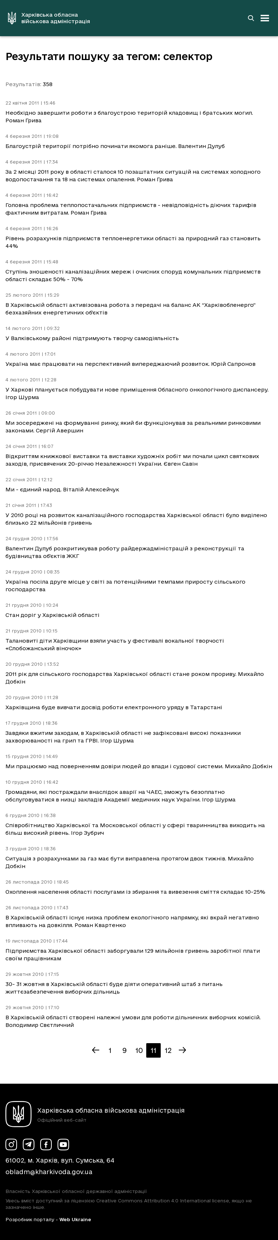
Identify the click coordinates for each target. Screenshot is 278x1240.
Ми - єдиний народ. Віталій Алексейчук (62, 489)
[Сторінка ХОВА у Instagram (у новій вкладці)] (11, 1144)
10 (139, 1050)
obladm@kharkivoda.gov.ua (48, 1171)
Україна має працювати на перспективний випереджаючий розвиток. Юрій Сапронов (130, 364)
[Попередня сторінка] (95, 1050)
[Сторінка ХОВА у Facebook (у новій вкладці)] (46, 1144)
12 (168, 1050)
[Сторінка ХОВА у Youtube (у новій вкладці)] (63, 1144)
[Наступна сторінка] (182, 1050)
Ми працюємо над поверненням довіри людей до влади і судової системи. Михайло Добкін (138, 766)
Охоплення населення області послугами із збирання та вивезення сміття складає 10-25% (135, 892)
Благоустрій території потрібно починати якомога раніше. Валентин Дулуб (115, 146)
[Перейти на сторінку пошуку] (250, 18)
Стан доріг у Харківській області (52, 615)
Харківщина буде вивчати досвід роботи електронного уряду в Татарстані (113, 707)
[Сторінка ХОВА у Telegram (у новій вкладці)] (28, 1144)
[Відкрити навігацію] (265, 18)
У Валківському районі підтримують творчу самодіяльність (92, 338)
